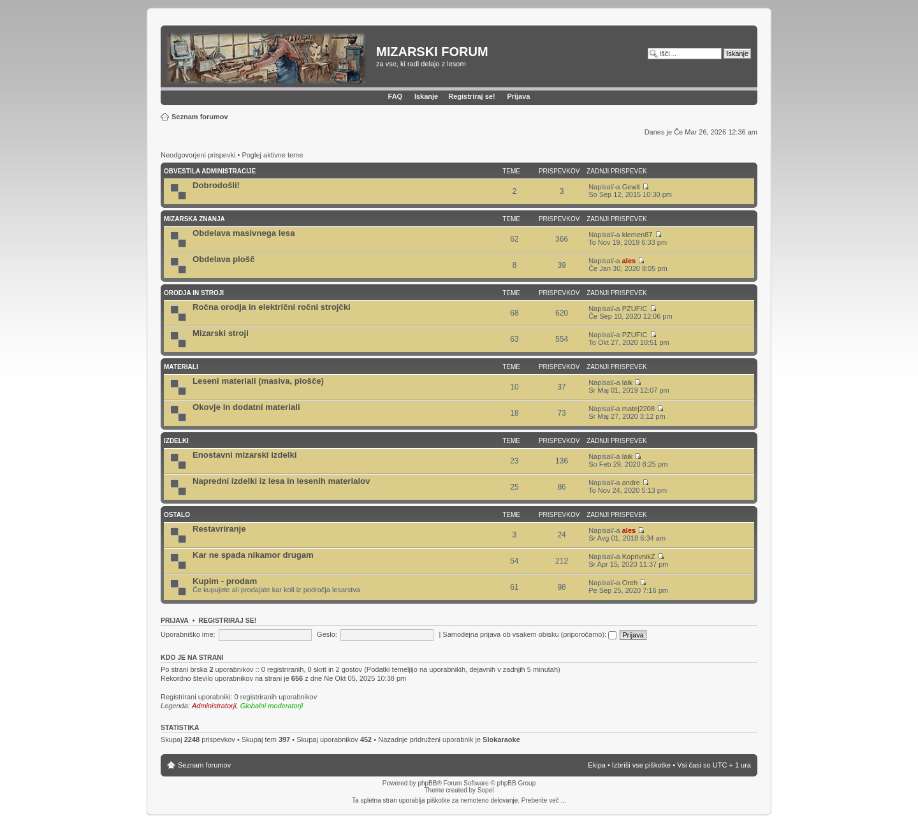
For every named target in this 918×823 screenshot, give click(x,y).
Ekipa (597, 765)
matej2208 (638, 408)
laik (627, 382)
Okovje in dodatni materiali (246, 407)
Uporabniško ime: (188, 634)
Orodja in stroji (194, 292)
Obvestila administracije (210, 171)
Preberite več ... (543, 800)
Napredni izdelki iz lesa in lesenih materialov (281, 481)
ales (629, 261)
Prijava (518, 96)
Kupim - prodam (225, 581)
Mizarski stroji (221, 333)
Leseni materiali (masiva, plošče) (258, 381)
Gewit (631, 187)
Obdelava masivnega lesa (244, 233)
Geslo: (327, 634)
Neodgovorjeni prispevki (198, 155)
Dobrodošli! (216, 185)
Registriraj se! (471, 96)
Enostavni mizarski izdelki (244, 455)
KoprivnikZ (638, 556)
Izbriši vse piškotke (642, 765)
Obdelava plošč (223, 259)
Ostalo (177, 514)
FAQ (395, 96)
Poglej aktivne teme (272, 155)
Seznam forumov (199, 116)
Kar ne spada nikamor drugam (253, 555)
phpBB (427, 783)
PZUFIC (635, 308)
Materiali (181, 366)
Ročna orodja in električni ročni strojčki (272, 307)
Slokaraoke (501, 739)
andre (631, 482)
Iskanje (426, 96)
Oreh (630, 582)
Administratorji (214, 706)
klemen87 (637, 234)
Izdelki (176, 440)
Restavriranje (219, 529)
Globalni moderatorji (271, 706)
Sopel (485, 790)
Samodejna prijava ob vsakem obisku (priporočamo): (529, 634)
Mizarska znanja (194, 218)
